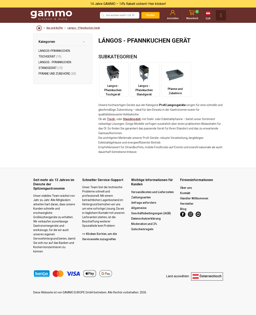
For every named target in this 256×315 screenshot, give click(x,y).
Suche (150, 15)
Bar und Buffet (55, 28)
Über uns (186, 187)
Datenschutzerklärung (146, 218)
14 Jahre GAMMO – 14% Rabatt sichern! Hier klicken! (128, 4)
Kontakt (185, 193)
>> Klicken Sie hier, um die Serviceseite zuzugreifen (99, 236)
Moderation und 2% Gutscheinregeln (144, 226)
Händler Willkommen (194, 198)
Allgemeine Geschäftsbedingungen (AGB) (151, 210)
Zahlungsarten (141, 197)
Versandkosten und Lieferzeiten (152, 192)
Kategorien (47, 42)
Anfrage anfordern (143, 202)
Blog (183, 209)
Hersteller (187, 203)
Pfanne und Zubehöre (57, 73)
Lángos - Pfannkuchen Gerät (84, 28)
